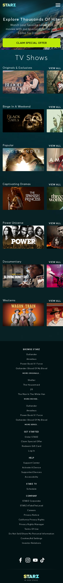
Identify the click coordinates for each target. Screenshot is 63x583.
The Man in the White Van (31, 394)
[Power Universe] (13, 223)
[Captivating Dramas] (17, 184)
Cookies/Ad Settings (31, 538)
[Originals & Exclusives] (17, 68)
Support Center (31, 463)
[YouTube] (35, 560)
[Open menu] (58, 5)
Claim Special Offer (31, 441)
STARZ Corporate (31, 501)
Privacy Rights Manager (31, 524)
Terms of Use (32, 529)
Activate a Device (31, 467)
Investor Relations (31, 543)
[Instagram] (28, 560)
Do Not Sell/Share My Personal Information (31, 533)
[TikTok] (42, 560)
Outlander (31, 354)
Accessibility (31, 477)
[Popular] (8, 145)
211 (31, 389)
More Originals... (32, 373)
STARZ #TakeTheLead (31, 505)
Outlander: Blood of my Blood (31, 368)
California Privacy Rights (32, 519)
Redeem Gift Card (31, 446)
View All (55, 68)
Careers (31, 510)
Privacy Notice (31, 515)
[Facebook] (20, 560)
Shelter (31, 380)
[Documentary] (12, 262)
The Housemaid (31, 384)
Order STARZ (31, 437)
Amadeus (32, 359)
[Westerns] (9, 300)
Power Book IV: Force (31, 363)
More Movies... (31, 399)
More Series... (31, 424)
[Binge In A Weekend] (17, 106)
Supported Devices (31, 472)
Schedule (32, 489)
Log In (31, 450)
